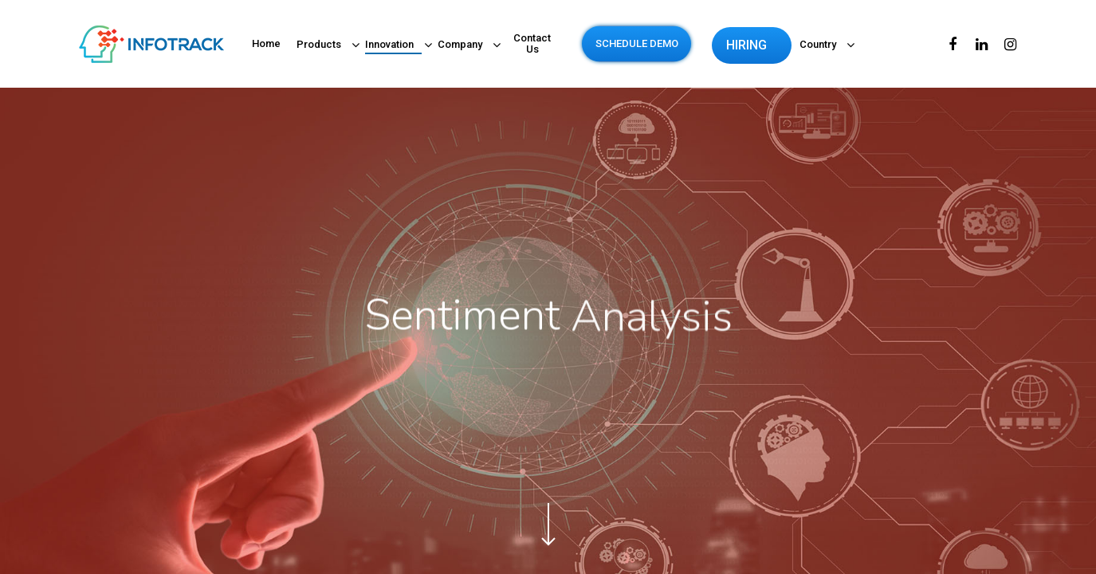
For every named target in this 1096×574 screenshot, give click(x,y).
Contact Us (532, 44)
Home (266, 43)
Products (323, 45)
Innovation (393, 45)
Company (464, 45)
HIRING (746, 45)
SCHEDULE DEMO (636, 43)
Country (821, 45)
